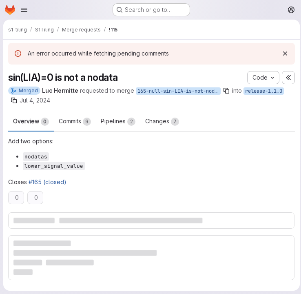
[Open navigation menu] (24, 9)
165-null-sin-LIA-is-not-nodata (179, 91)
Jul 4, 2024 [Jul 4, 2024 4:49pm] (35, 100)
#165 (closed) (47, 181)
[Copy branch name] (226, 91)
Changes (162, 122)
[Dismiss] (283, 53)
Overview (31, 122)
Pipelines (118, 122)
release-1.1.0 (263, 91)
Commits (75, 122)
